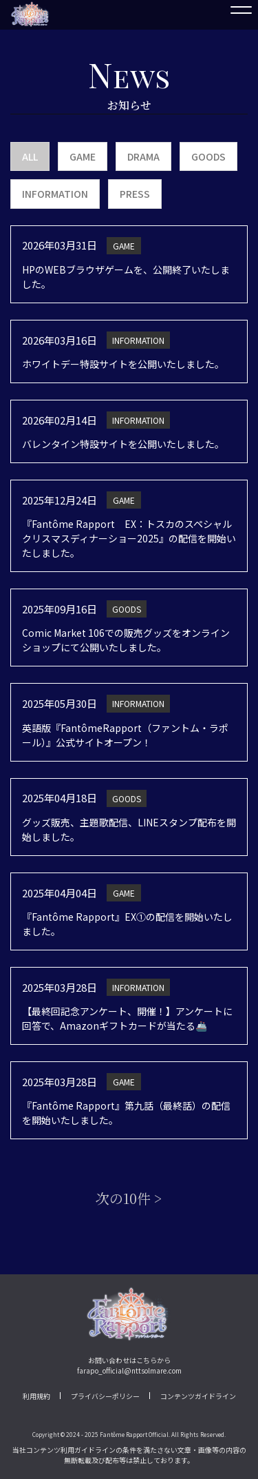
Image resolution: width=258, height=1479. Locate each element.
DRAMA (143, 156)
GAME (82, 156)
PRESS (135, 194)
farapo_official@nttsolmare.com (129, 1370)
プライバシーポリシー (105, 1396)
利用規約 (36, 1396)
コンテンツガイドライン (198, 1396)
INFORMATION (55, 194)
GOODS (208, 156)
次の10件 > (129, 1198)
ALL (30, 156)
